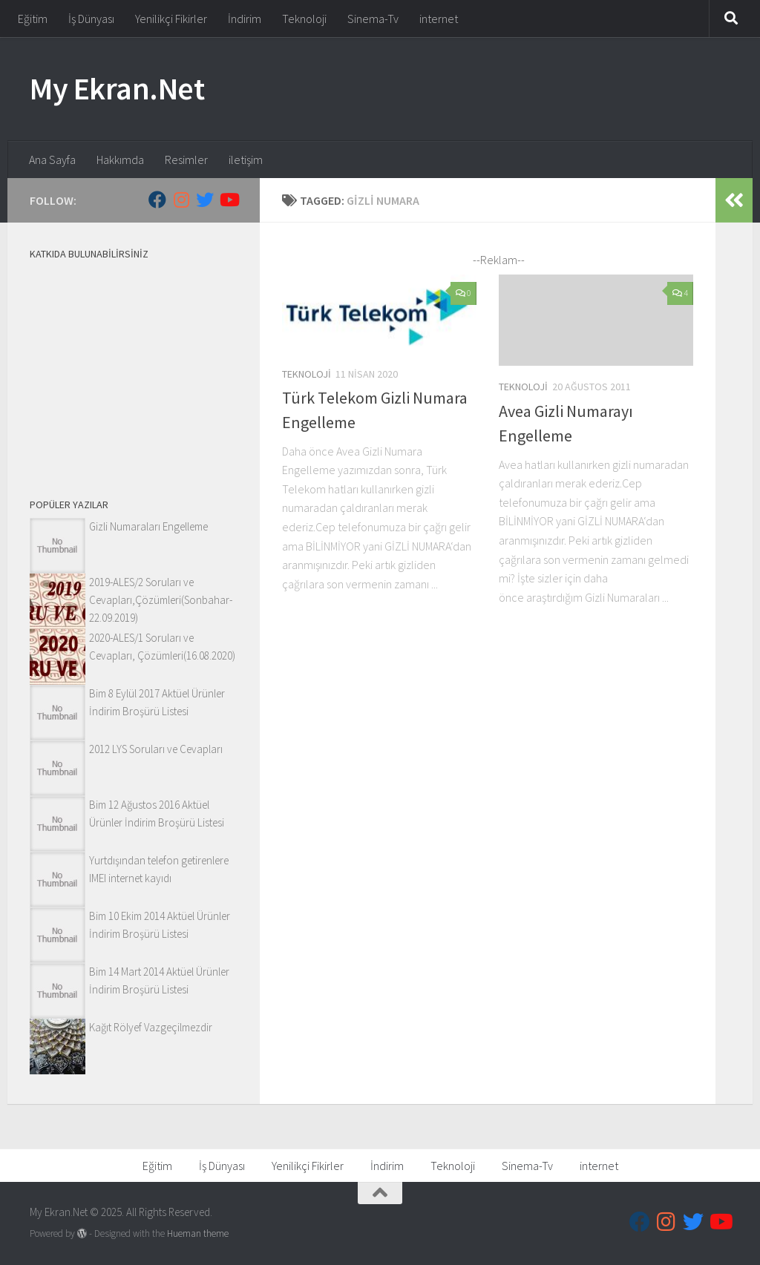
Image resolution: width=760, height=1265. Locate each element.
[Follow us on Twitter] (205, 199)
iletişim (246, 159)
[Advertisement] (134, 366)
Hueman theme (198, 1233)
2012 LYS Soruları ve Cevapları (156, 749)
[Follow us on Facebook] (157, 199)
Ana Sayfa (52, 159)
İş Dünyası (91, 18)
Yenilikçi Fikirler (171, 18)
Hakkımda (120, 159)
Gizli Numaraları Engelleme (148, 526)
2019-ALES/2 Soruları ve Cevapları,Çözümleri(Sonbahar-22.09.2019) (160, 600)
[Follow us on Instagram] (181, 199)
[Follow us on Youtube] (229, 199)
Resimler (186, 159)
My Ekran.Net (117, 88)
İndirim (244, 18)
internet (438, 18)
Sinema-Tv (373, 18)
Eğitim (33, 18)
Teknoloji (304, 18)
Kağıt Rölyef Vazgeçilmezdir (150, 1027)
